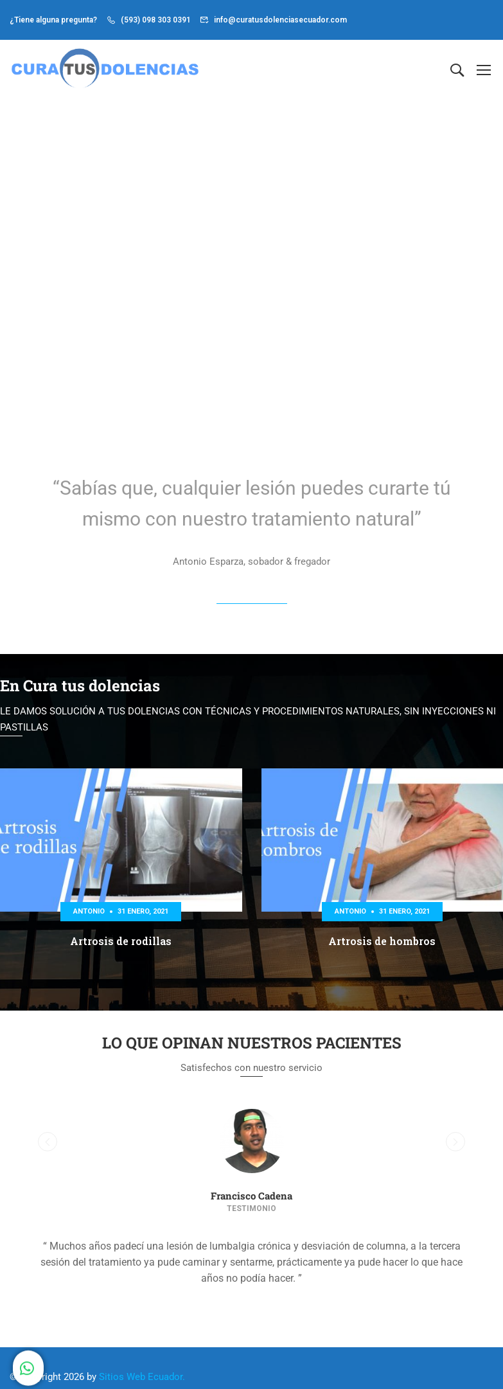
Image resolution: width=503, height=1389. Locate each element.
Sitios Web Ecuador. (142, 1379)
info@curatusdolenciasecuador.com (280, 19)
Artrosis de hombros (382, 944)
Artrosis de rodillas (121, 944)
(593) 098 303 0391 (156, 19)
